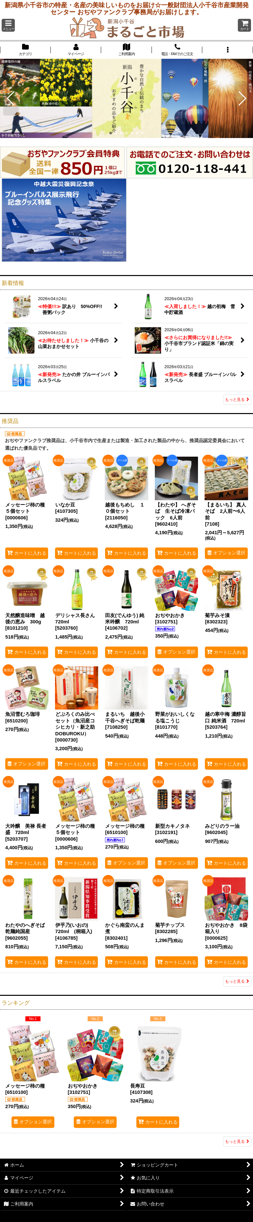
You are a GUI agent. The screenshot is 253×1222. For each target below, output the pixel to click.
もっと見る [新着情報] (237, 399)
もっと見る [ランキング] (237, 1141)
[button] (8, 25)
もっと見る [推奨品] (237, 981)
